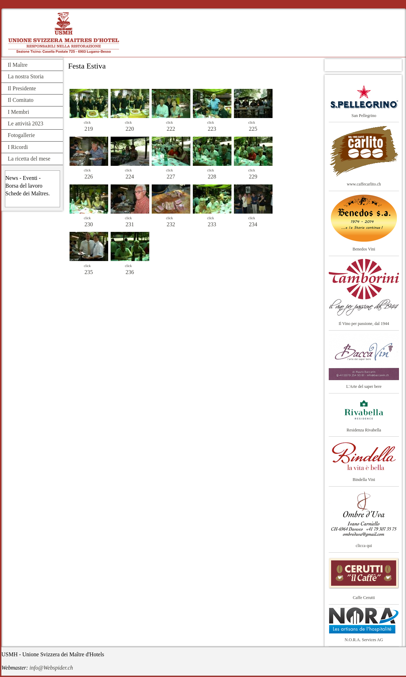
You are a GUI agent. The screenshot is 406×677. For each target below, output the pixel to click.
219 (89, 129)
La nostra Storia (26, 76)
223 (212, 129)
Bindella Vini (364, 479)
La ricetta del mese (29, 159)
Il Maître (17, 65)
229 (253, 177)
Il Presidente (22, 88)
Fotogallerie (21, 135)
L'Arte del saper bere (363, 386)
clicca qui (364, 545)
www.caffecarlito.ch (364, 184)
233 (212, 224)
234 (253, 224)
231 (130, 224)
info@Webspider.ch (51, 668)
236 (130, 272)
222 (171, 129)
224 (130, 177)
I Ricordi (18, 147)
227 (171, 177)
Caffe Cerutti (364, 597)
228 (212, 177)
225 (253, 129)
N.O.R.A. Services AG (364, 639)
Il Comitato (20, 100)
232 (171, 224)
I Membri (18, 112)
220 (130, 129)
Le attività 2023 (25, 123)
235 (89, 272)
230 (89, 224)
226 (89, 177)
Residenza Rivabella (364, 430)
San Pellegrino (364, 115)
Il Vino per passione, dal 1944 (364, 323)
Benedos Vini (364, 249)
